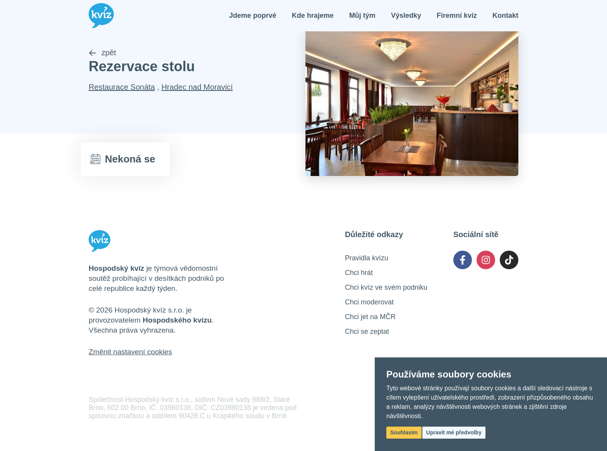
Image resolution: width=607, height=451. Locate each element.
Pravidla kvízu (366, 258)
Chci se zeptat (367, 331)
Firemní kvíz (457, 15)
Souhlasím (404, 432)
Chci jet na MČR (370, 317)
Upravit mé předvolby (454, 432)
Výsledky (406, 15)
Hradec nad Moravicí (197, 87)
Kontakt (505, 15)
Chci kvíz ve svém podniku (386, 287)
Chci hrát (359, 273)
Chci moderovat (369, 302)
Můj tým (362, 15)
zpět (102, 52)
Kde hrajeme (313, 15)
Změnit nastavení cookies (130, 352)
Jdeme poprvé (252, 15)
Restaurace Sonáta (122, 87)
